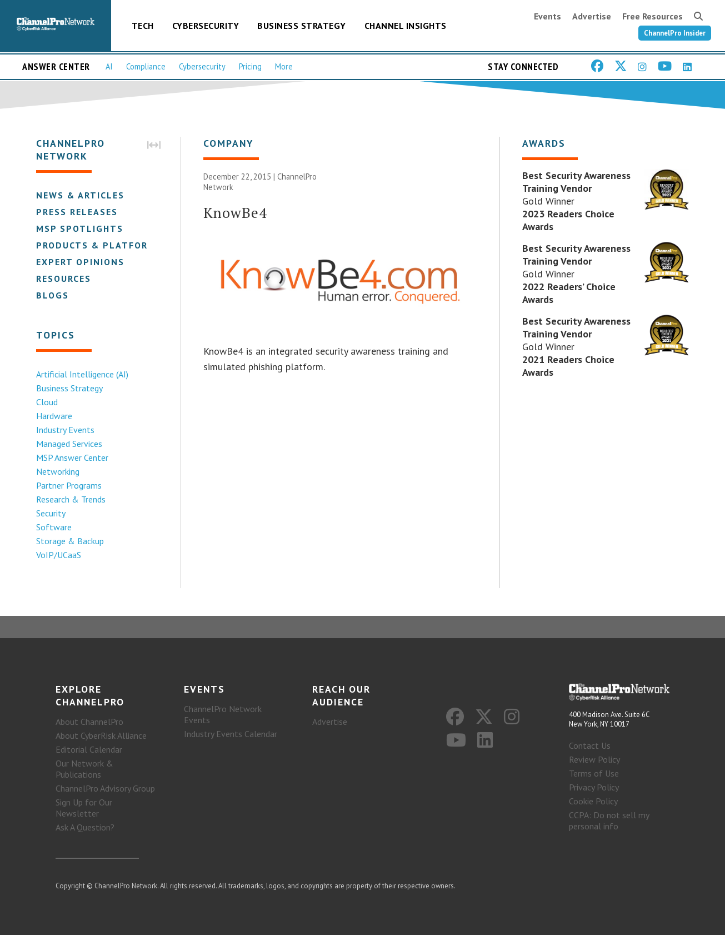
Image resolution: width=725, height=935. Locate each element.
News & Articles (80, 195)
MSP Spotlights (79, 228)
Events (547, 16)
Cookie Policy (593, 801)
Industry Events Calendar (230, 733)
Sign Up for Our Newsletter (84, 808)
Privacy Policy (594, 787)
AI (109, 66)
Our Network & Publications (84, 769)
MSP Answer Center (72, 457)
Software (54, 527)
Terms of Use (594, 773)
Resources (63, 278)
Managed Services (69, 443)
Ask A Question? (85, 827)
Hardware (54, 415)
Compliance (146, 66)
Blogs (52, 295)
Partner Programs (69, 485)
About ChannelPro (89, 721)
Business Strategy (301, 25)
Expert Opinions (80, 261)
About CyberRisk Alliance (101, 735)
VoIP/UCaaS (58, 554)
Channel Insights (405, 25)
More (284, 66)
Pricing (250, 66)
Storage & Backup (70, 540)
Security (51, 513)
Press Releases (77, 211)
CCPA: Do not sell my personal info (609, 820)
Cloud (47, 401)
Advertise (591, 16)
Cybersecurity (205, 25)
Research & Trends (71, 499)
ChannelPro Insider (675, 33)
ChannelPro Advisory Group (105, 788)
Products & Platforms (99, 245)
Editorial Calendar (89, 749)
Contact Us (590, 745)
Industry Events (65, 429)
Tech (143, 25)
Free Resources (652, 16)
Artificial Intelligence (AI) (82, 374)
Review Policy (594, 759)
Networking (57, 471)
